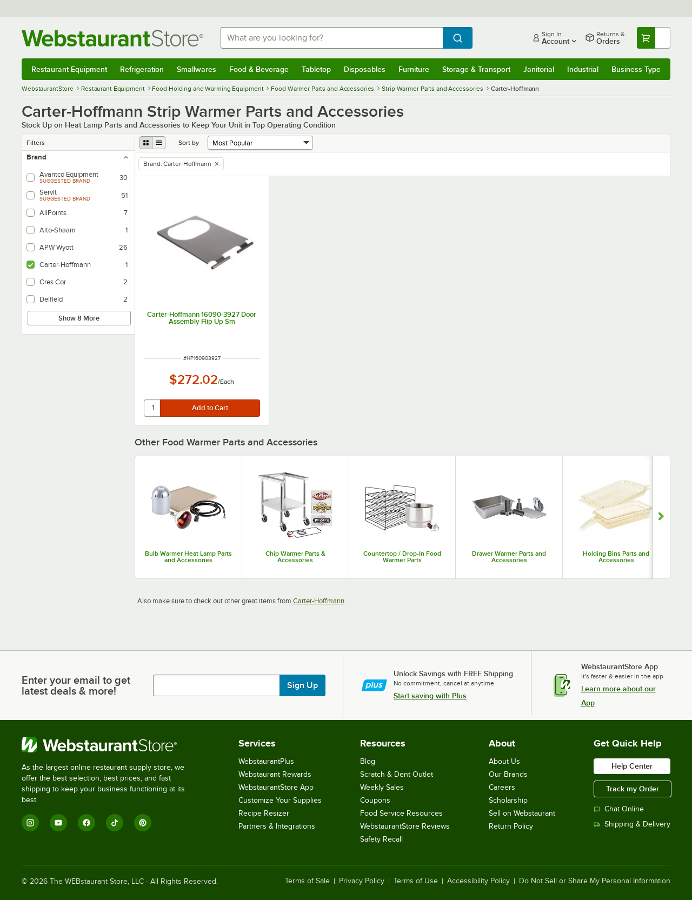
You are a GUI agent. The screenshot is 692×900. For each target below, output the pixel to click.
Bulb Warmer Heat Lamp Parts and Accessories (188, 556)
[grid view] (145, 142)
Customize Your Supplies (280, 800)
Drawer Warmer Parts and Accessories (509, 556)
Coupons (375, 800)
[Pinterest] (142, 822)
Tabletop (316, 69)
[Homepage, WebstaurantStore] (112, 38)
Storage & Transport (476, 69)
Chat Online (619, 809)
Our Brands (508, 774)
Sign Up (302, 685)
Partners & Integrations (276, 826)
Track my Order (632, 788)
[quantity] (153, 408)
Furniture (413, 69)
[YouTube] (58, 822)
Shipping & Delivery (632, 824)
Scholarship (508, 800)
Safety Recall (381, 839)
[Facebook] (86, 822)
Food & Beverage (259, 69)
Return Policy (511, 826)
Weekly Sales (382, 787)
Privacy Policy (361, 881)
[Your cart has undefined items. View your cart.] (653, 38)
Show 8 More (78, 318)
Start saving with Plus (430, 695)
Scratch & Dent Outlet (396, 774)
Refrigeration (142, 69)
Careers (502, 787)
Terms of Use (416, 881)
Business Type (636, 69)
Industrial (582, 69)
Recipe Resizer (263, 813)
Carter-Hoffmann (318, 601)
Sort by (188, 142)
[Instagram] (30, 822)
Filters (35, 142)
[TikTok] (114, 822)
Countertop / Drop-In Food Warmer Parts (402, 556)
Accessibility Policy (478, 881)
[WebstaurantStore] (110, 745)
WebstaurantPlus (266, 761)
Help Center (632, 766)
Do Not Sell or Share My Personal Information (594, 881)
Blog (367, 761)
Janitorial (538, 69)
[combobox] (332, 38)
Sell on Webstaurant (522, 813)
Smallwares (196, 69)
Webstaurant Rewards (274, 774)
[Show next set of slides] (661, 517)
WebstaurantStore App (276, 787)
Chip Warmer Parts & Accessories (295, 556)
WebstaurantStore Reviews (405, 826)
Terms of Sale (307, 881)
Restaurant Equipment (69, 69)
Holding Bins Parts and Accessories (616, 556)
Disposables (364, 69)
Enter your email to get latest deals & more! (76, 685)
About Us (504, 761)
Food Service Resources (401, 813)
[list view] (158, 142)
